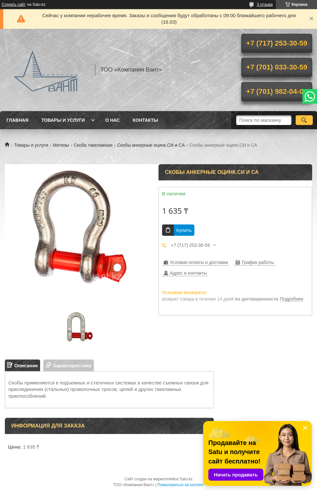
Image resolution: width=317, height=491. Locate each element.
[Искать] (304, 120)
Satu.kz (186, 479)
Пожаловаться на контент (181, 485)
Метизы (61, 145)
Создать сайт (14, 4)
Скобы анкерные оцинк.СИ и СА (151, 145)
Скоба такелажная (93, 145)
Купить (183, 230)
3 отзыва (265, 4)
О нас (112, 120)
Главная (17, 120)
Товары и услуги (63, 120)
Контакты (145, 120)
